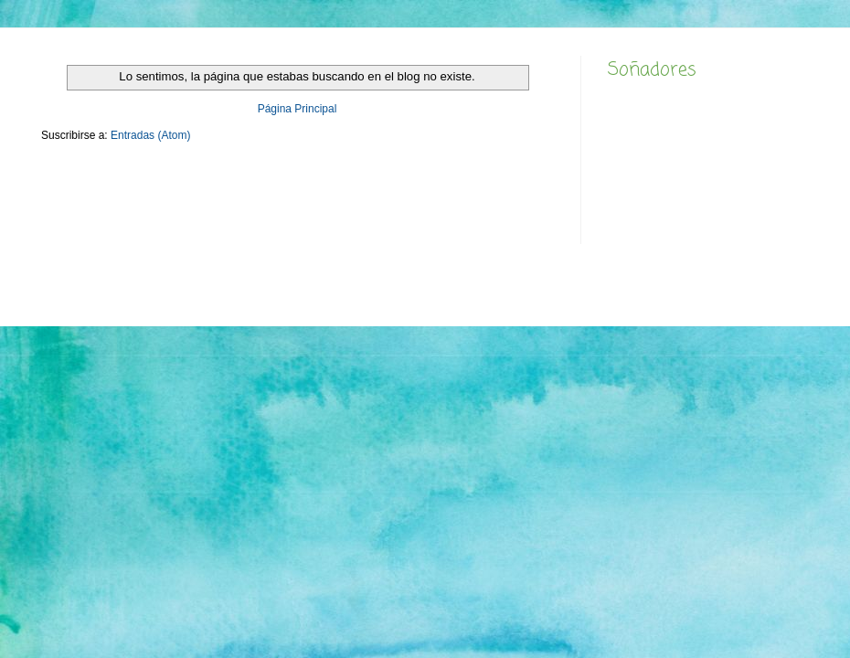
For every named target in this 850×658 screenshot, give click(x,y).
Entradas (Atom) (150, 135)
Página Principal (297, 108)
